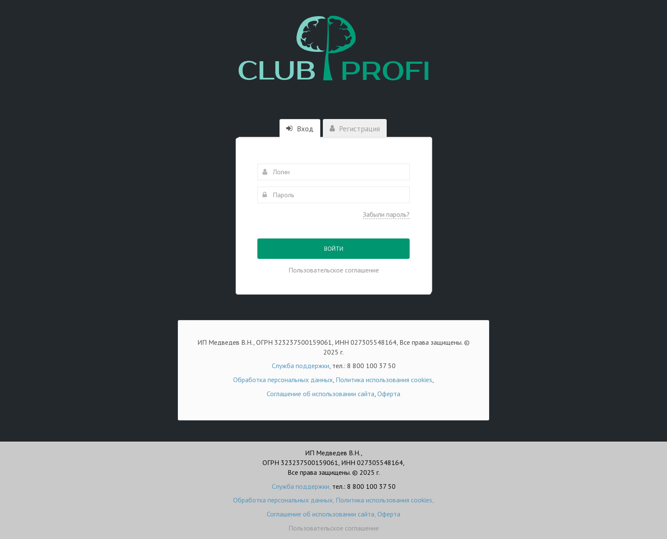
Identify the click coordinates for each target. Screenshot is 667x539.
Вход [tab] (300, 128)
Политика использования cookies (384, 379)
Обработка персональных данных (283, 379)
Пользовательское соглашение (333, 270)
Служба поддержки (300, 365)
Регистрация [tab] (355, 128)
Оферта (388, 393)
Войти (333, 248)
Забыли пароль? (386, 214)
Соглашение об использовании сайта (320, 393)
